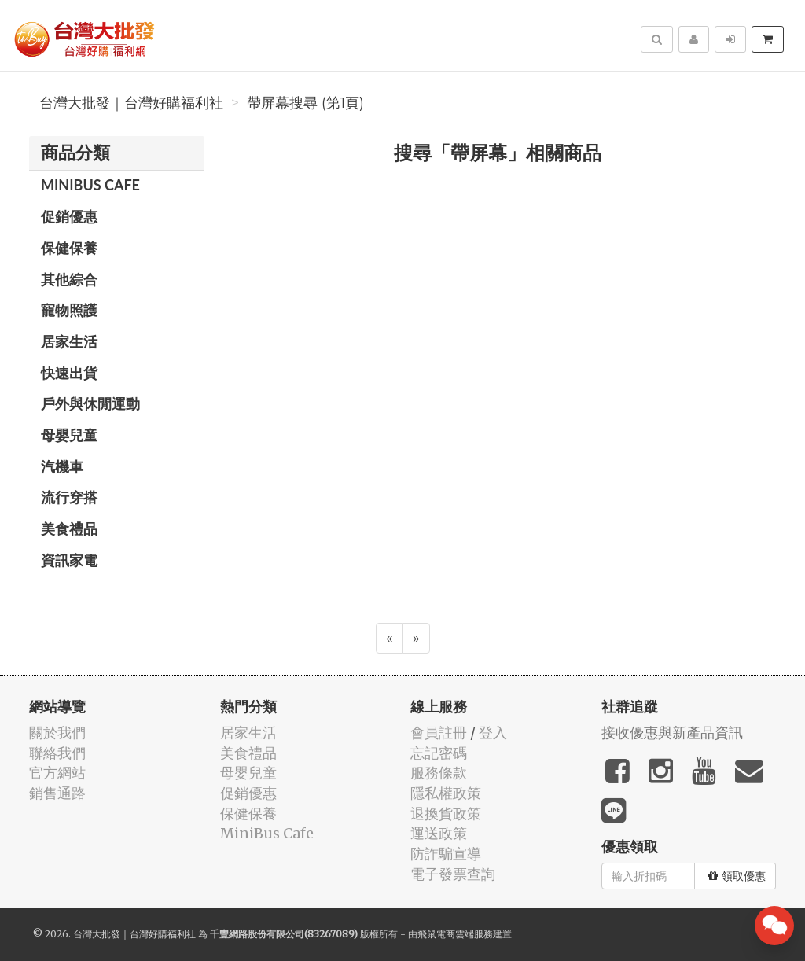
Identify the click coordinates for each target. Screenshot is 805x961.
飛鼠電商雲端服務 (455, 934)
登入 (493, 733)
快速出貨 (69, 372)
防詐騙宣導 (445, 854)
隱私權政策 (445, 793)
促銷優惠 (69, 216)
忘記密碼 (438, 753)
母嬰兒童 (69, 435)
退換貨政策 (445, 814)
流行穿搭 (69, 497)
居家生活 (69, 341)
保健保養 (69, 247)
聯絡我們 (57, 753)
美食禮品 (69, 528)
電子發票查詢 (452, 874)
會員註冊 (438, 733)
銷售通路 (57, 793)
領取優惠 (737, 876)
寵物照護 (69, 309)
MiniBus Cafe (90, 184)
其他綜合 (69, 279)
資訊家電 (69, 560)
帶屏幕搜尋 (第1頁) (305, 103)
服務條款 (438, 773)
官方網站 (57, 773)
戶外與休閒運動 (90, 403)
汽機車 (62, 466)
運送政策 (438, 833)
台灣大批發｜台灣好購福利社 (131, 103)
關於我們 (57, 733)
